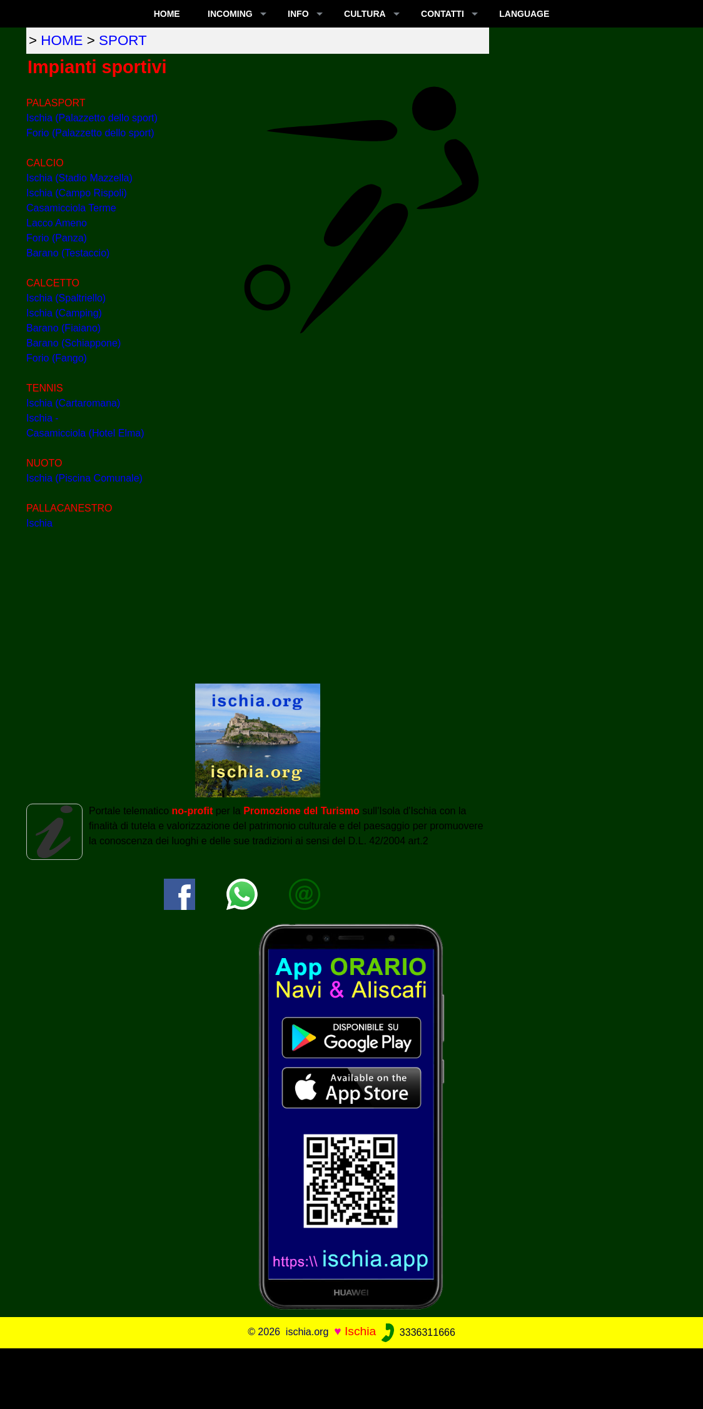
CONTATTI (442, 14)
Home (167, 14)
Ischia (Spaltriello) (66, 298)
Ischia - (42, 418)
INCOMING (230, 14)
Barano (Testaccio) (67, 253)
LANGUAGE (524, 14)
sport (123, 40)
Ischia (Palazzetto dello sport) (92, 118)
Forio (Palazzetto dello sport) (90, 133)
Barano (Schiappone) (73, 343)
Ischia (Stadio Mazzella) (79, 178)
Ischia (39, 523)
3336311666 (417, 1332)
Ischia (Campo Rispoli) (76, 193)
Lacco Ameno (56, 223)
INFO (298, 14)
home (62, 40)
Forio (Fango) (56, 358)
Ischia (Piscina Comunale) (84, 478)
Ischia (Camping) (64, 313)
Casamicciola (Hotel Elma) (85, 433)
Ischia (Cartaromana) (73, 403)
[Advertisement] (351, 1376)
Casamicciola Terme (71, 208)
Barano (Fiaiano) (63, 328)
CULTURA (365, 14)
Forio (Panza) (56, 238)
